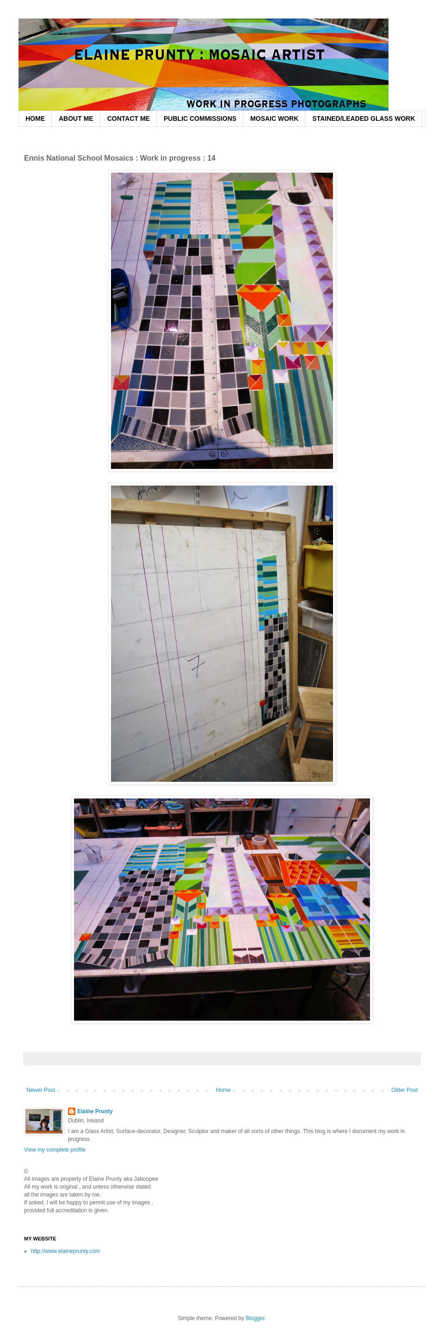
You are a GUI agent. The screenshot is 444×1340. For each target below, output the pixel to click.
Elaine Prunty (95, 1111)
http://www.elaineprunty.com (65, 1251)
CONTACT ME (128, 118)
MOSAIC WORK (274, 118)
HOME (35, 118)
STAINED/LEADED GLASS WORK (363, 118)
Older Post (404, 1090)
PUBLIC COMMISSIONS (200, 118)
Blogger (255, 1318)
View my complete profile (55, 1150)
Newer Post (40, 1090)
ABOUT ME (76, 118)
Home (223, 1090)
